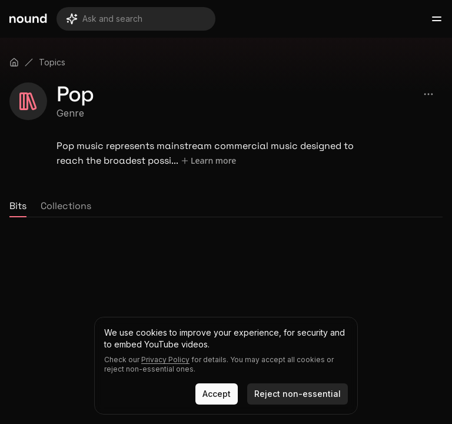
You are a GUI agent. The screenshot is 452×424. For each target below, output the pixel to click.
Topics (52, 62)
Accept (216, 394)
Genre (70, 113)
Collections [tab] (66, 206)
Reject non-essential (297, 394)
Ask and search (104, 19)
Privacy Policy (165, 359)
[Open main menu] (437, 18)
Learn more (208, 160)
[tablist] (226, 206)
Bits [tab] (17, 206)
